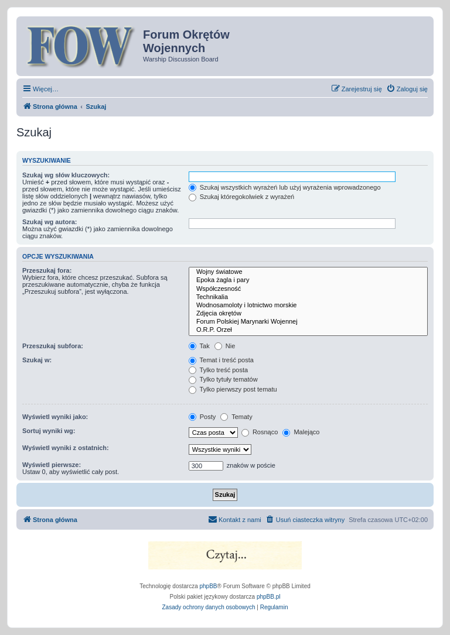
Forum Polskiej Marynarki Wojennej (308, 322)
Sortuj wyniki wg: (48, 430)
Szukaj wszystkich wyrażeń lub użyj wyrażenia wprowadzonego (285, 187)
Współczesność (308, 289)
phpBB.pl (269, 596)
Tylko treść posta (218, 369)
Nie (225, 345)
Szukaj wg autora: (49, 221)
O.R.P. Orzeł (308, 330)
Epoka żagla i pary (308, 280)
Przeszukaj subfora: (52, 345)
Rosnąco (259, 431)
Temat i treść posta (221, 359)
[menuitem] (407, 89)
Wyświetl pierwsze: (51, 464)
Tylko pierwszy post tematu (233, 389)
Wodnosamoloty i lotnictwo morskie (308, 305)
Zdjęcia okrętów (308, 314)
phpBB (208, 586)
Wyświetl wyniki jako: (55, 416)
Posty (202, 416)
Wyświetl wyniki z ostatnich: (65, 447)
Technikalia (308, 297)
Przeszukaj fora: (46, 270)
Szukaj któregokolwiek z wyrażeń (241, 196)
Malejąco (300, 431)
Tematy (236, 416)
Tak (199, 345)
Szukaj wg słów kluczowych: (66, 175)
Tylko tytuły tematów (223, 379)
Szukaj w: (37, 359)
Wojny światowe (308, 272)
